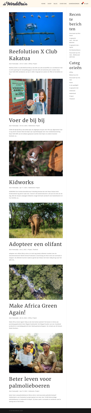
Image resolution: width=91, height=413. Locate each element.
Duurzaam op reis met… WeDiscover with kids (74, 55)
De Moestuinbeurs (74, 50)
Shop (49, 3)
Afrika (30, 64)
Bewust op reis (73, 75)
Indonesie (31, 391)
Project (35, 64)
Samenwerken (74, 3)
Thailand (35, 249)
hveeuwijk (15, 64)
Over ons (63, 3)
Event (71, 82)
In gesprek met (73, 88)
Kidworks (21, 182)
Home (43, 3)
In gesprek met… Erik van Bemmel (73, 40)
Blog (55, 3)
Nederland (32, 125)
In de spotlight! (73, 85)
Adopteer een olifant (35, 244)
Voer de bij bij (27, 120)
